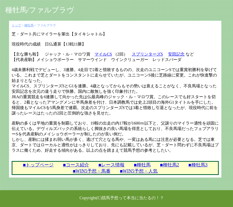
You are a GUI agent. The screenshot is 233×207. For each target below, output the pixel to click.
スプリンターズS (147, 54)
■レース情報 (111, 164)
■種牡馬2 (169, 164)
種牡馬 (29, 25)
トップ (16, 25)
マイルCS (103, 54)
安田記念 (176, 54)
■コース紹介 (76, 164)
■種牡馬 (142, 164)
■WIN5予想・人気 (139, 171)
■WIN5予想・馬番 (92, 171)
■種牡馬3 (198, 164)
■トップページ (38, 164)
